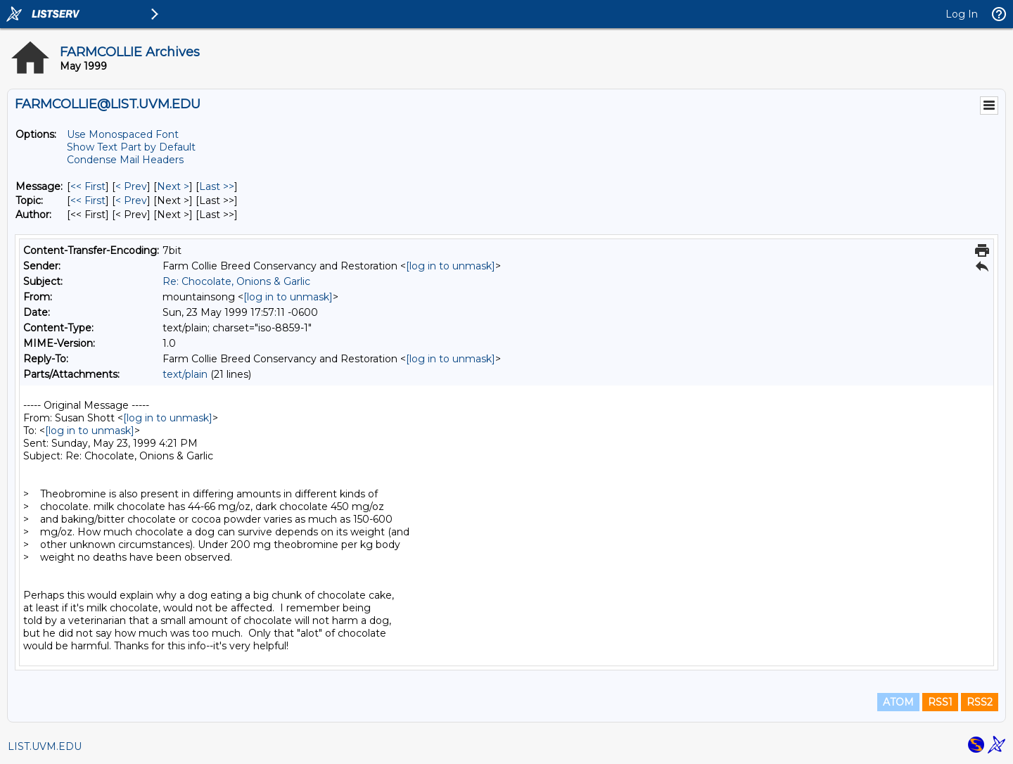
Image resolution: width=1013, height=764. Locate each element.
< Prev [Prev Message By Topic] (131, 200)
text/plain (185, 374)
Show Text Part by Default (131, 147)
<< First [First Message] (88, 186)
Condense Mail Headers (125, 159)
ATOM (898, 702)
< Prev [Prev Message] (131, 186)
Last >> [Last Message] (216, 186)
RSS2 (980, 702)
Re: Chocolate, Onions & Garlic (236, 281)
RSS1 (940, 702)
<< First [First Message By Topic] (88, 200)
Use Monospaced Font (123, 134)
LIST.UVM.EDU (45, 746)
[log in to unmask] (450, 266)
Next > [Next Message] (173, 186)
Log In (961, 14)
